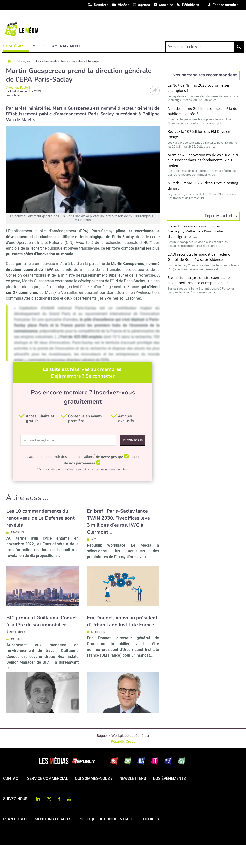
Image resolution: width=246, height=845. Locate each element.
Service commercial (47, 778)
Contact (11, 778)
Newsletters (132, 778)
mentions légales (53, 819)
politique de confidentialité (107, 819)
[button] (16, 45)
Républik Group (123, 741)
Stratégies (24, 61)
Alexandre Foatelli (18, 87)
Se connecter (100, 376)
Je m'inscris (132, 440)
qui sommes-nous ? (94, 778)
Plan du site (15, 819)
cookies (151, 819)
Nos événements (169, 778)
